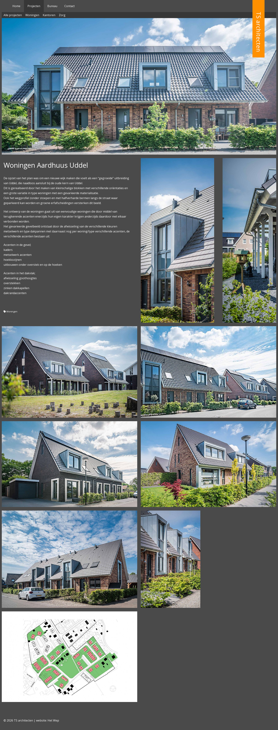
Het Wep (53, 720)
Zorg (62, 15)
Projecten (33, 6)
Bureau (52, 6)
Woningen (32, 15)
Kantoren (49, 15)
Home (16, 6)
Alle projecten (13, 15)
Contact (69, 6)
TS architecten (258, 32)
